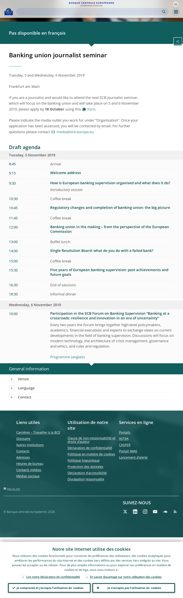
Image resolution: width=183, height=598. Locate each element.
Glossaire (23, 438)
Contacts (22, 451)
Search (164, 12)
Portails (124, 432)
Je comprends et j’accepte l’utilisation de (49, 585)
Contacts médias (28, 470)
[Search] (89, 12)
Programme (60, 357)
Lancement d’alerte (133, 457)
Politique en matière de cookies (91, 454)
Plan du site (13, 489)
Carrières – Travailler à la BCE (38, 432)
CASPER (124, 445)
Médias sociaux (27, 476)
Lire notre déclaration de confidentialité (53, 572)
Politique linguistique (84, 460)
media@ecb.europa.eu (75, 131)
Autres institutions (30, 445)
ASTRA (123, 438)
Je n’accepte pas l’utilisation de (134, 586)
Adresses (23, 457)
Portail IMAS (128, 451)
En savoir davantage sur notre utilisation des (126, 572)
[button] (175, 4)
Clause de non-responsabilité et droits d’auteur (91, 440)
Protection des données (85, 466)
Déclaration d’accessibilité (87, 473)
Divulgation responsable (86, 479)
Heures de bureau (29, 463)
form (91, 109)
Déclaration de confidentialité (90, 448)
